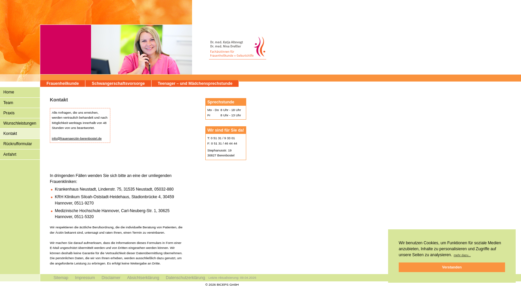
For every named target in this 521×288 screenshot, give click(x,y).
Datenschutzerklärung (185, 277)
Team (8, 102)
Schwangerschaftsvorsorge (118, 83)
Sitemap (60, 277)
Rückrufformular (17, 144)
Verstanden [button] (452, 267)
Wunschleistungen (19, 123)
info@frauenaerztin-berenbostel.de (77, 138)
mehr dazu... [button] (462, 255)
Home (8, 92)
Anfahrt (9, 154)
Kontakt (10, 133)
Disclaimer (111, 277)
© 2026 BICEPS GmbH (222, 284)
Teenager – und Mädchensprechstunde (195, 83)
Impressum (85, 277)
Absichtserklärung (143, 277)
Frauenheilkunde (63, 83)
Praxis (9, 113)
